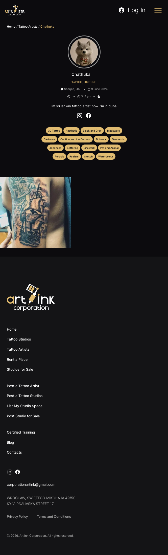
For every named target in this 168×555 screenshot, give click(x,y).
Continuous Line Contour (75, 139)
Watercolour (105, 156)
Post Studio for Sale (23, 416)
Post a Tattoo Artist (23, 386)
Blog (10, 442)
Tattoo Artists (27, 26)
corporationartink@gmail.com (31, 484)
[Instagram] (10, 472)
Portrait (59, 156)
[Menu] (158, 10)
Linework (89, 147)
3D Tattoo (54, 130)
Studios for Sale (20, 369)
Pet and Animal (109, 147)
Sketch (88, 156)
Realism (74, 156)
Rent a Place (17, 359)
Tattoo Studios (19, 339)
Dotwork (101, 139)
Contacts (14, 452)
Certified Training (21, 432)
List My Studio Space (24, 406)
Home (11, 26)
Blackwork (113, 130)
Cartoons (49, 139)
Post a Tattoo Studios (25, 395)
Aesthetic (71, 130)
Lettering (72, 147)
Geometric (118, 139)
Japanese (55, 147)
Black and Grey (92, 130)
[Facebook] (17, 472)
